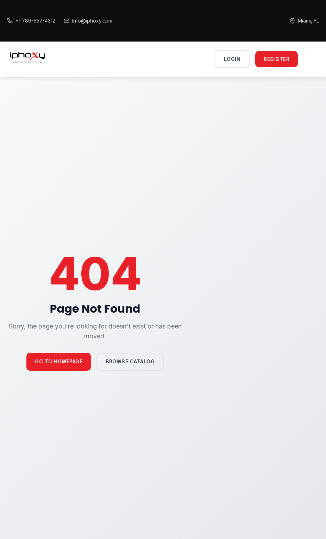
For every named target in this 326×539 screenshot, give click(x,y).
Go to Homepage (58, 361)
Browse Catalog (130, 361)
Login (232, 59)
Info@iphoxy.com (88, 21)
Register (276, 59)
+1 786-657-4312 (31, 21)
